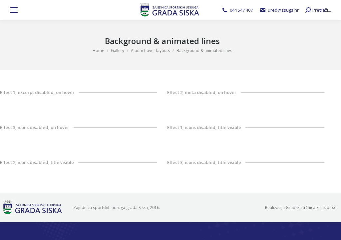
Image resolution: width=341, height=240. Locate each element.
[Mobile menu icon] (14, 10)
